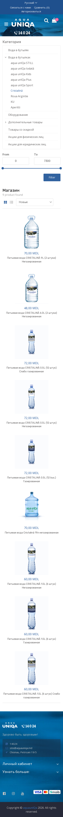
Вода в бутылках (19, 57)
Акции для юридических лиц (27, 144)
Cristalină (17, 90)
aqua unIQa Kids (21, 74)
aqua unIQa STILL (22, 63)
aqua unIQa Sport (22, 85)
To (36, 154)
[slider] (3, 168)
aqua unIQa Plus (21, 80)
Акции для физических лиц (26, 137)
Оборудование (18, 115)
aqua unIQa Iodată (22, 68)
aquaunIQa (30, 808)
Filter (52, 177)
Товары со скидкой (21, 129)
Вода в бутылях (18, 50)
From (6, 154)
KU (12, 102)
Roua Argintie (19, 96)
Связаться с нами (20, 7)
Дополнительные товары (25, 122)
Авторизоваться (31, 11)
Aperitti (15, 107)
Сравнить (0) (42, 7)
